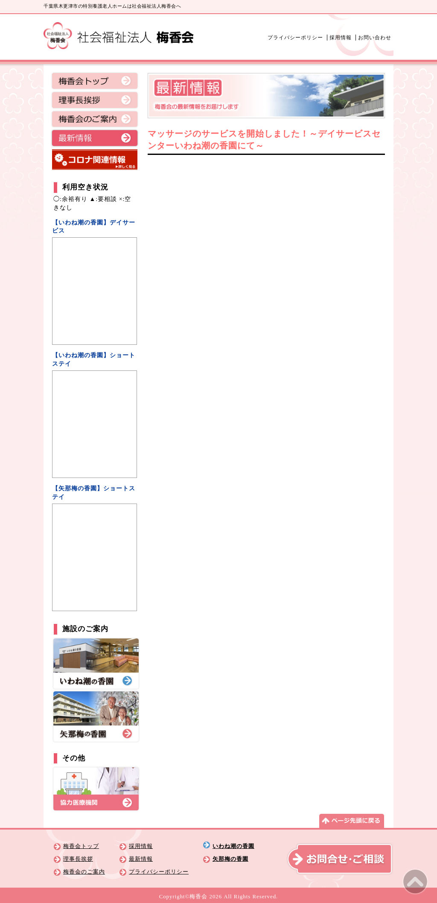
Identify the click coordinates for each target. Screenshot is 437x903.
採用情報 (340, 38)
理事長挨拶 (94, 100)
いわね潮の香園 (233, 846)
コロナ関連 (94, 159)
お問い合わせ (374, 38)
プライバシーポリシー (295, 38)
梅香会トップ (94, 81)
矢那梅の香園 (230, 859)
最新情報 (94, 138)
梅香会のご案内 (94, 120)
